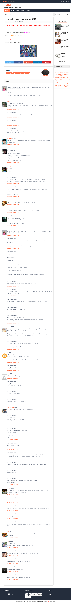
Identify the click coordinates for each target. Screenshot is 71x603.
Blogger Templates (39, 601)
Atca (8, 101)
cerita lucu (34, 594)
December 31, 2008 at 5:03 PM (13, 303)
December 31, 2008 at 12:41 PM (13, 204)
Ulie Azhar (9, 326)
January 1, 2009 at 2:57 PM (12, 467)
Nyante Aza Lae (10, 550)
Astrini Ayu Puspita (11, 166)
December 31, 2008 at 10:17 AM (13, 117)
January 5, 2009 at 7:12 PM (12, 563)
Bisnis (23, 10)
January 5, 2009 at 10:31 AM (12, 555)
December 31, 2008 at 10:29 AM (13, 134)
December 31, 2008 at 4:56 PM (13, 295)
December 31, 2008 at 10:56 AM (13, 144)
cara (30, 594)
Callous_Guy (9, 566)
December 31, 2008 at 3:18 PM (13, 248)
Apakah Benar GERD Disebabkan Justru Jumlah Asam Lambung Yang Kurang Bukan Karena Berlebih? (61, 85)
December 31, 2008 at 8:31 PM (13, 349)
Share (18, 62)
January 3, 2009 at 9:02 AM (12, 547)
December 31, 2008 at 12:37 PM (13, 196)
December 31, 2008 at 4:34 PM (13, 278)
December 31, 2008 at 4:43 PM (13, 286)
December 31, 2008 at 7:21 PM (13, 323)
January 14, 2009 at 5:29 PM (12, 579)
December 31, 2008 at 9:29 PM (13, 370)
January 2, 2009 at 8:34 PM (12, 518)
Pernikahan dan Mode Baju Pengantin (64, 32)
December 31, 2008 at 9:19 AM (13, 97)
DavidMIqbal (9, 138)
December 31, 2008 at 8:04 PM (13, 337)
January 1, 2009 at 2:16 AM (12, 411)
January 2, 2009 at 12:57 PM (12, 502)
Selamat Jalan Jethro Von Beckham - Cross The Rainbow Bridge (62, 79)
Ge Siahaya (9, 84)
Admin (8, 373)
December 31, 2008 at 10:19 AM (13, 125)
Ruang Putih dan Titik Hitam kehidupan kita (65, 47)
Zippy (8, 541)
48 (20, 21)
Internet (29, 10)
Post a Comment (8, 582)
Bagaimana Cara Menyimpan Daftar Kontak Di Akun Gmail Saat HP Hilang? (61, 74)
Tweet (9, 62)
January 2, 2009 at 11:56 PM (12, 528)
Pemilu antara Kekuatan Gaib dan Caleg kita (65, 40)
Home (6, 10)
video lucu (28, 597)
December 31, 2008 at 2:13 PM (13, 225)
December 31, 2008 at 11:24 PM (13, 395)
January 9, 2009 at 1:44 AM (12, 571)
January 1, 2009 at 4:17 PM (12, 475)
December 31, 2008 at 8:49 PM (13, 362)
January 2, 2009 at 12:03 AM (12, 494)
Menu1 (12, 10)
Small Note (8, 5)
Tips (17, 10)
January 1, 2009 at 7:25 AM (12, 424)
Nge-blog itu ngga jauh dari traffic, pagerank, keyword (65, 26)
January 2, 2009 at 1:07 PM (12, 510)
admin (7, 70)
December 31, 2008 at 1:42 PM (13, 212)
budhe (8, 531)
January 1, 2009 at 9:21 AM (12, 439)
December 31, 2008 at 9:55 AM (13, 109)
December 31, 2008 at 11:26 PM (13, 404)
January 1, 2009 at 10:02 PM (12, 484)
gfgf (7, 352)
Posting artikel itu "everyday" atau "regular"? (64, 55)
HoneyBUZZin (10, 200)
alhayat (8, 216)
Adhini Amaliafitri (10, 407)
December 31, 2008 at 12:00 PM (13, 183)
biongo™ (8, 488)
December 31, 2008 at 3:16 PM (13, 235)
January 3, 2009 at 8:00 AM (12, 537)
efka (8, 148)
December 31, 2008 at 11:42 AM (13, 173)
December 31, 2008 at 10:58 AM (13, 162)
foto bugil (40, 594)
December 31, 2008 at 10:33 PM (13, 378)
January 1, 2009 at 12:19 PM (12, 459)
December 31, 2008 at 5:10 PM (13, 311)
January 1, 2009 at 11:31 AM (12, 449)
